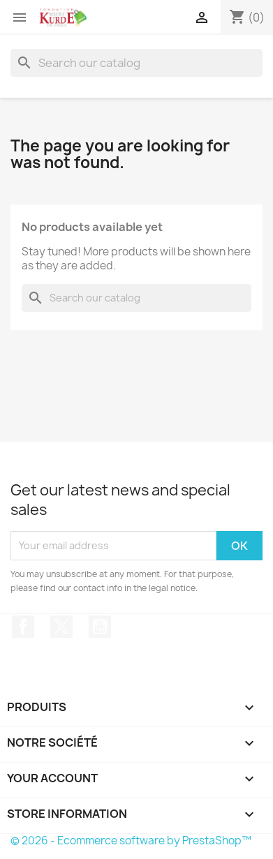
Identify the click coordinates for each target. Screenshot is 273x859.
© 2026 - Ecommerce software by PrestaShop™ (130, 840)
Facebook (23, 626)
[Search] (136, 63)
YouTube (100, 626)
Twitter (61, 626)
